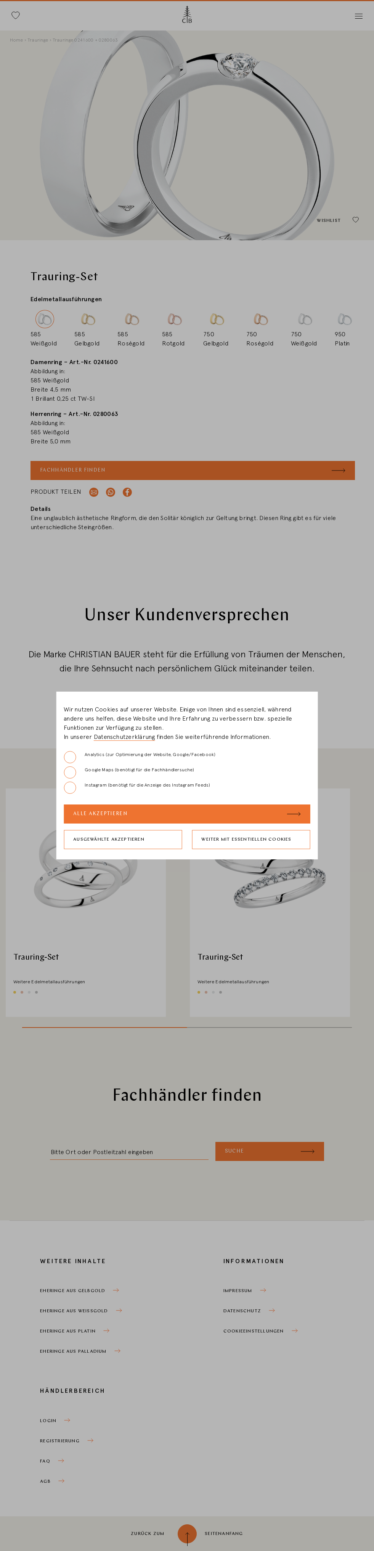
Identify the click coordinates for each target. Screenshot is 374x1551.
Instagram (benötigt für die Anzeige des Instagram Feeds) (137, 788)
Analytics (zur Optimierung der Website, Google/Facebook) (139, 757)
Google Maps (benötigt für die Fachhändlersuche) (129, 772)
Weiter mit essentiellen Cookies (246, 839)
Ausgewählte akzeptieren (108, 839)
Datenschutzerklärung (124, 737)
